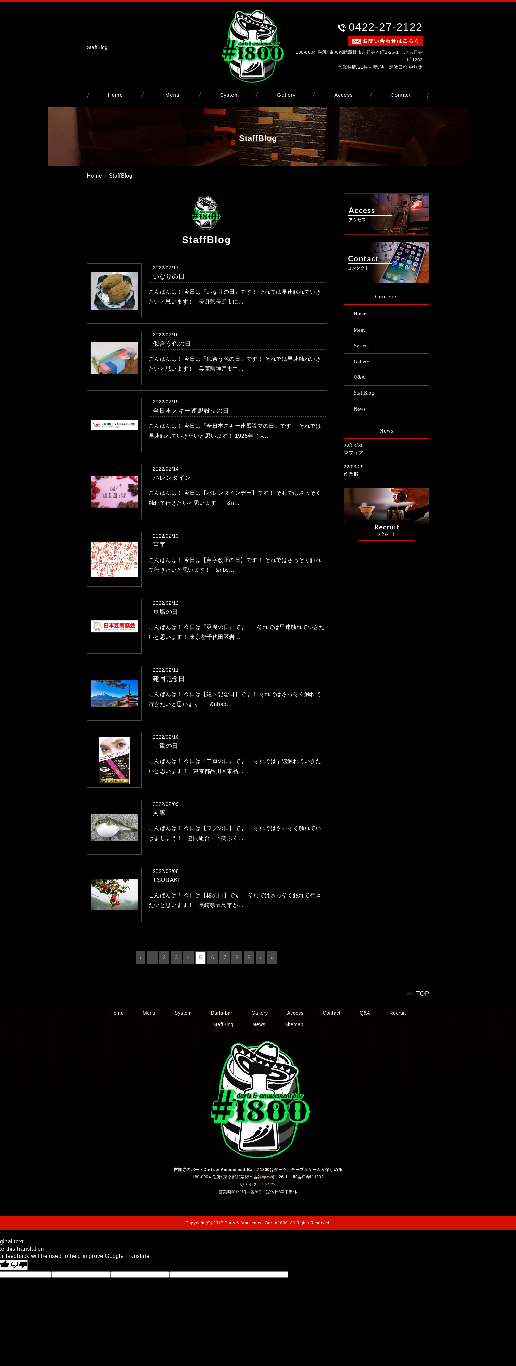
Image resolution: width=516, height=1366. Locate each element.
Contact (401, 95)
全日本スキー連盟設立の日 (191, 410)
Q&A (359, 377)
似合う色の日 (172, 343)
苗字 (159, 544)
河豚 (159, 813)
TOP (422, 993)
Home (115, 95)
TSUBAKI (166, 880)
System (229, 95)
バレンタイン (172, 477)
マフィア (354, 452)
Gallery (286, 95)
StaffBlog (121, 176)
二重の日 (165, 746)
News (360, 409)
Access (343, 95)
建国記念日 (169, 678)
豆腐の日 (165, 611)
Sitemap (294, 1024)
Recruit (397, 1013)
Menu (172, 95)
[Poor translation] (19, 1265)
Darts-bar (221, 1013)
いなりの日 (169, 276)
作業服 (351, 474)
